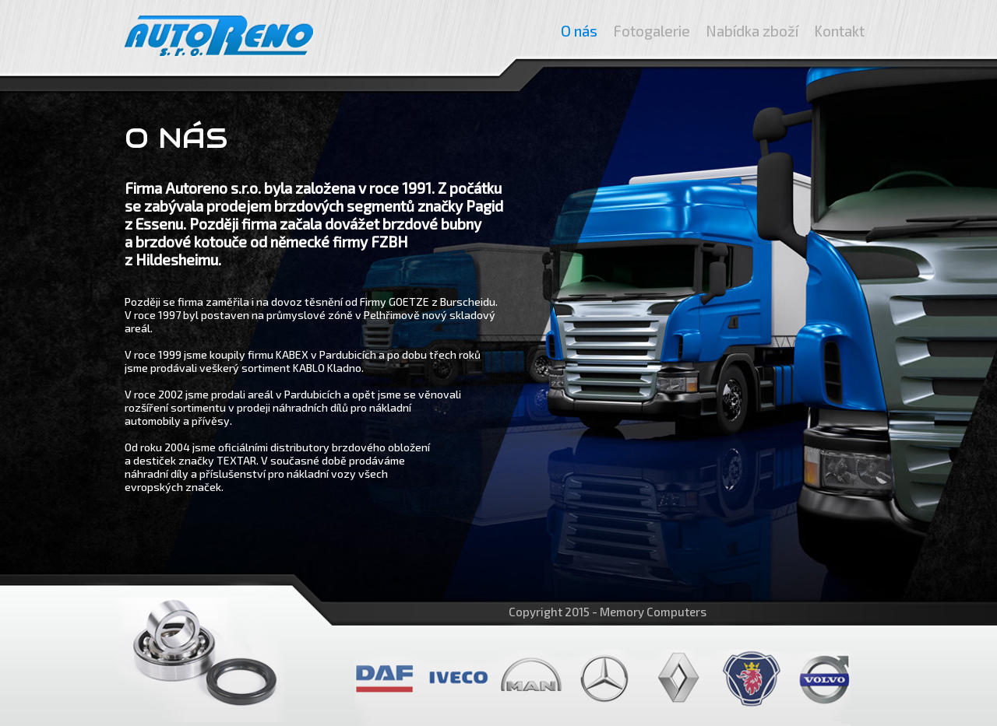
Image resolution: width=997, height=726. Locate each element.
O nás (579, 31)
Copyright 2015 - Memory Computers (607, 612)
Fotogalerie (651, 31)
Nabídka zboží (752, 31)
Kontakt (839, 31)
